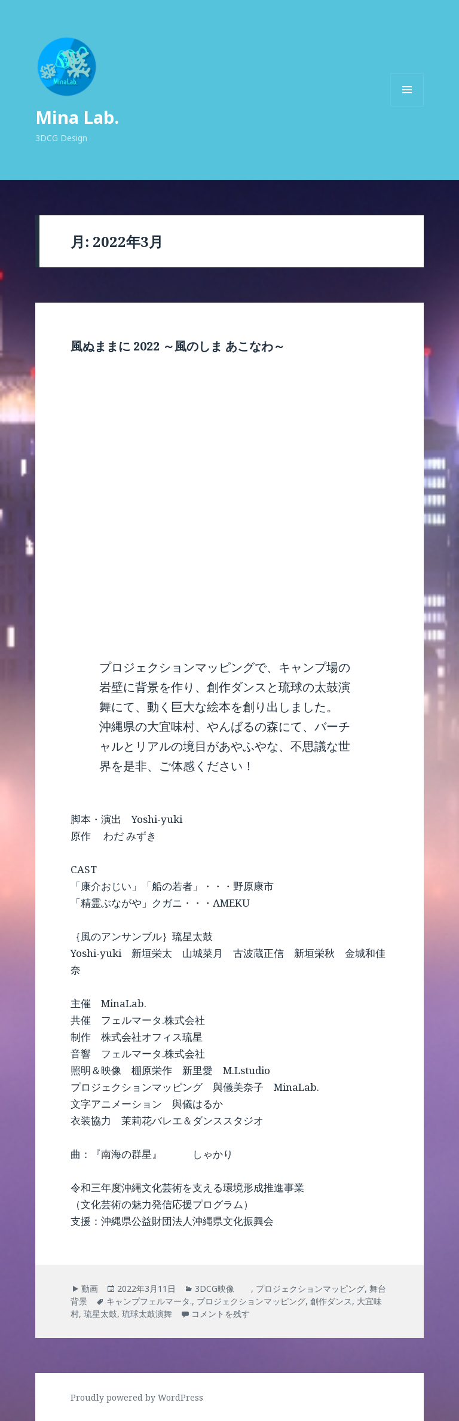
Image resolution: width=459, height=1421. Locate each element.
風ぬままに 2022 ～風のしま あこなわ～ (178, 346)
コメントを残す (220, 1313)
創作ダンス (331, 1301)
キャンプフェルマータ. (149, 1301)
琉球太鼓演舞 (147, 1313)
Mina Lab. (77, 117)
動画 (89, 1288)
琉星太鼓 (100, 1313)
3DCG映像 (223, 1288)
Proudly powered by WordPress (137, 1397)
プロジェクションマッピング (310, 1288)
